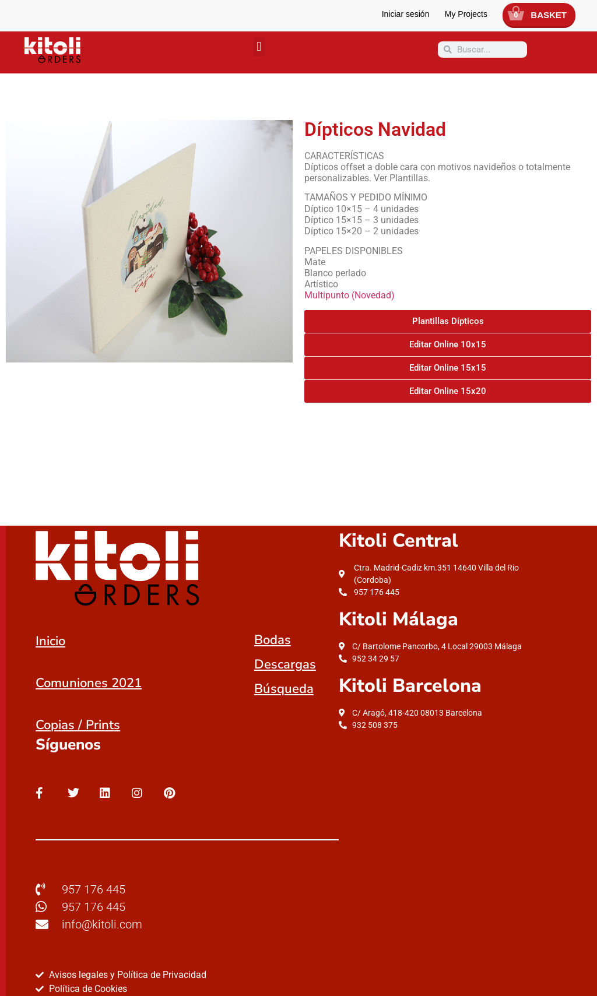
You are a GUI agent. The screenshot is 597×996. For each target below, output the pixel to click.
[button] (259, 47)
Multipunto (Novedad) (349, 295)
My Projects (466, 14)
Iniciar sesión (406, 14)
